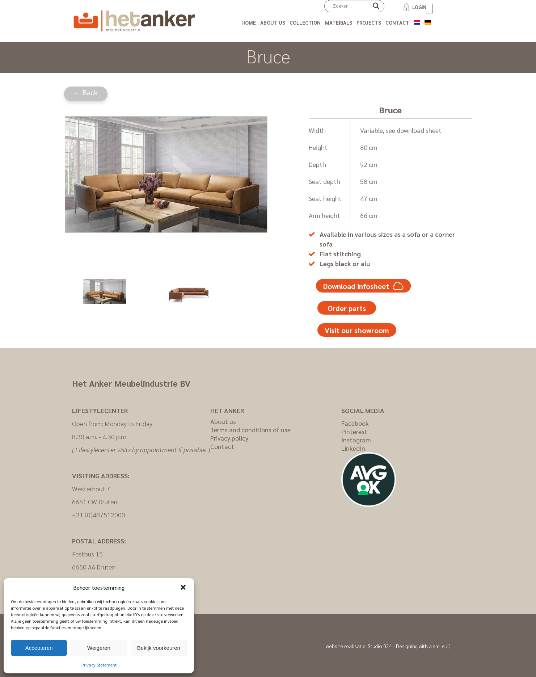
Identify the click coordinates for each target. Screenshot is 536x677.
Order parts (347, 308)
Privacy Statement (99, 665)
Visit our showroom (357, 330)
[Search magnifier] (376, 8)
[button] (183, 587)
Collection (305, 22)
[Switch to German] (427, 21)
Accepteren (39, 648)
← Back (85, 92)
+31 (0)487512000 (98, 514)
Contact (397, 22)
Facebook (355, 423)
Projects (368, 22)
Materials (338, 22)
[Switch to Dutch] (417, 21)
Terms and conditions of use (250, 429)
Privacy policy (229, 438)
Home (248, 22)
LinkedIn (353, 448)
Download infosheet (363, 286)
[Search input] (351, 6)
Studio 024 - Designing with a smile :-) (409, 646)
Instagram (356, 440)
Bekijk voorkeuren (158, 648)
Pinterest (354, 431)
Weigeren (98, 648)
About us (272, 22)
